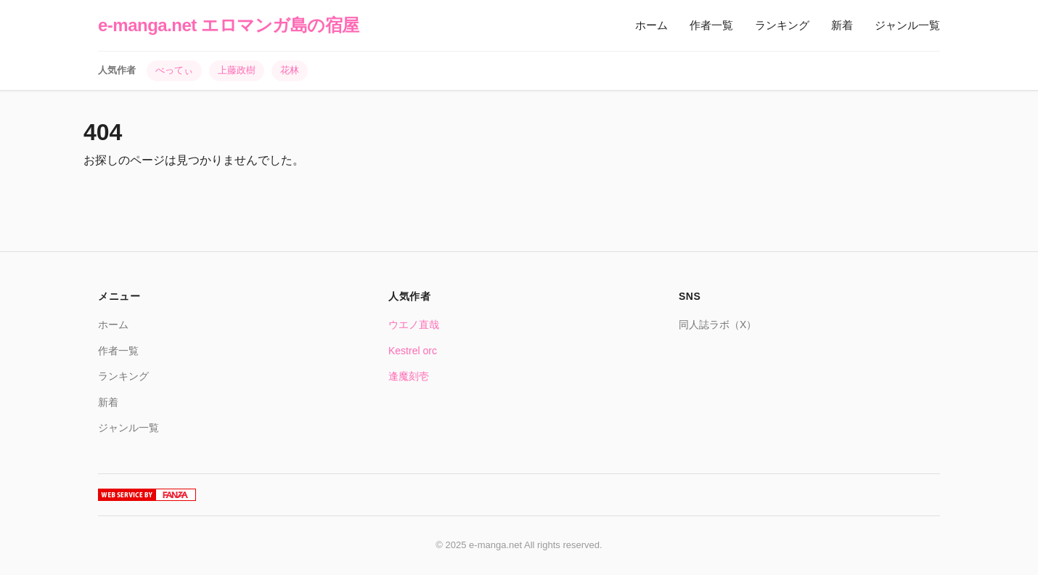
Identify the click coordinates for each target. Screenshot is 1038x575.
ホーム (651, 25)
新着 (842, 25)
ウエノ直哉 (413, 324)
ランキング (782, 25)
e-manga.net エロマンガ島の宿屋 (228, 25)
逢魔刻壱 (408, 376)
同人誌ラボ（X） (717, 324)
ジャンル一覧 (907, 25)
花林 (289, 70)
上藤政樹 (237, 70)
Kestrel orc (412, 350)
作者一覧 (711, 25)
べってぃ (174, 70)
